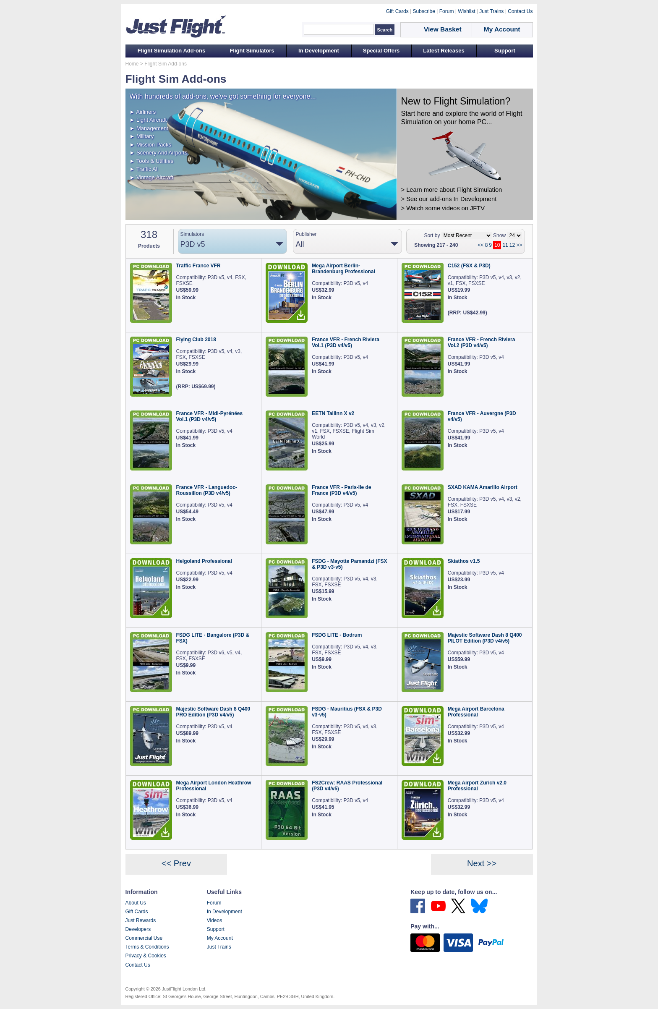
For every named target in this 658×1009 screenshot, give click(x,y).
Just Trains (219, 947)
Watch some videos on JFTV (445, 208)
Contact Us (137, 965)
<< (480, 245)
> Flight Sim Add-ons (163, 64)
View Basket (443, 29)
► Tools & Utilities (151, 161)
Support (504, 50)
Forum (214, 903)
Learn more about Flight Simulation (454, 189)
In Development (318, 50)
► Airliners (143, 112)
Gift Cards (136, 912)
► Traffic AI (144, 169)
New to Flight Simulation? (456, 101)
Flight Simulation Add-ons (171, 50)
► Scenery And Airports (159, 152)
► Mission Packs (151, 144)
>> (519, 245)
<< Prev (176, 863)
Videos (214, 920)
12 (512, 245)
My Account (220, 938)
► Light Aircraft (148, 120)
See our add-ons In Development (451, 199)
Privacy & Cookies (145, 956)
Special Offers (381, 50)
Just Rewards (140, 920)
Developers (138, 929)
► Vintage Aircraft (151, 177)
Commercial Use (144, 938)
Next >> (481, 863)
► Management (149, 128)
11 (505, 245)
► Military (142, 136)
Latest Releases (443, 50)
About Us (135, 903)
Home (132, 64)
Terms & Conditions (147, 947)
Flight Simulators (252, 50)
